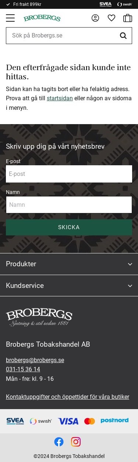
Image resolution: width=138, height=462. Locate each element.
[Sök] (124, 36)
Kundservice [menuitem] (25, 285)
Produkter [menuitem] (21, 264)
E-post (13, 161)
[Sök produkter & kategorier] (69, 36)
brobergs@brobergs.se (35, 360)
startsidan (60, 98)
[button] (11, 18)
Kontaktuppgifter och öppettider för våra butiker (67, 396)
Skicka (69, 227)
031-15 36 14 (23, 369)
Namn (13, 192)
